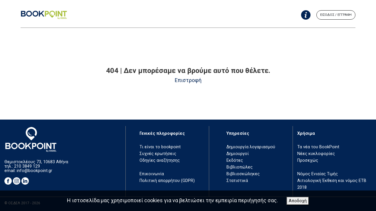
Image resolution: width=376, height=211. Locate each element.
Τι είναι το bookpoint (160, 146)
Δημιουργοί (237, 153)
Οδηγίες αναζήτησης (160, 160)
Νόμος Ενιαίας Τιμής (317, 173)
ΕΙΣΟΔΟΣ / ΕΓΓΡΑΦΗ (336, 15)
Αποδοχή (298, 200)
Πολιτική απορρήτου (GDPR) (167, 180)
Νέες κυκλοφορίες (316, 153)
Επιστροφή (188, 80)
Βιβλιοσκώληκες (243, 173)
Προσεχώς (307, 160)
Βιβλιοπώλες (239, 167)
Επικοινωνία (152, 173)
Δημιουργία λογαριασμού (250, 146)
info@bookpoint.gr (34, 170)
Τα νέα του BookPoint (318, 146)
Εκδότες (234, 160)
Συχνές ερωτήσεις (158, 153)
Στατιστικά (237, 180)
